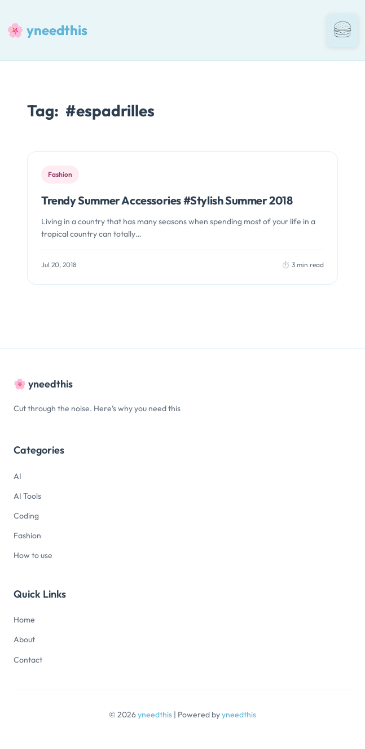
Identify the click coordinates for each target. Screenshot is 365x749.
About (24, 639)
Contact (28, 660)
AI (17, 476)
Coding (26, 516)
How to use (33, 555)
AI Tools (27, 496)
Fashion (27, 535)
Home (24, 620)
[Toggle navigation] (342, 30)
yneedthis (156, 714)
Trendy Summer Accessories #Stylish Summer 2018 (167, 200)
